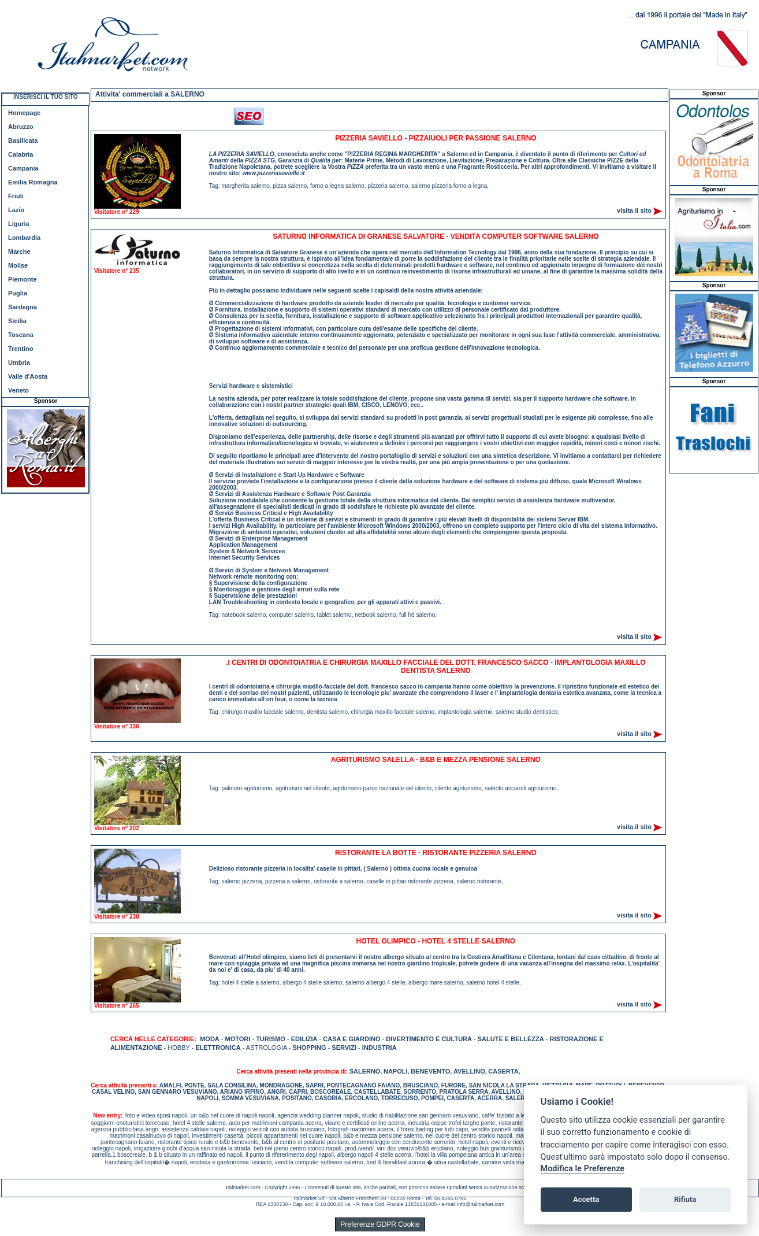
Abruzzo (20, 126)
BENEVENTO (430, 1071)
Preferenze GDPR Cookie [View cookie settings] (379, 1224)
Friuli (16, 196)
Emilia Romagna (33, 182)
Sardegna (22, 307)
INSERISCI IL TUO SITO (45, 97)
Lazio (16, 209)
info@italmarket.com (480, 1204)
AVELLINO (469, 1071)
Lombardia (24, 237)
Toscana (21, 334)
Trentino (20, 348)
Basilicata (23, 140)
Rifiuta (685, 1199)
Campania (23, 168)
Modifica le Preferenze (583, 1169)
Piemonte (22, 279)
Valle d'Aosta (27, 376)
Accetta (586, 1199)
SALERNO (365, 1071)
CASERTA (503, 1071)
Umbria (19, 362)
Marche (19, 251)
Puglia (17, 293)
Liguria (18, 223)
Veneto (18, 390)
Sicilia (17, 320)
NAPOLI (396, 1071)
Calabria (20, 154)
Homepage (24, 112)
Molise (18, 265)
